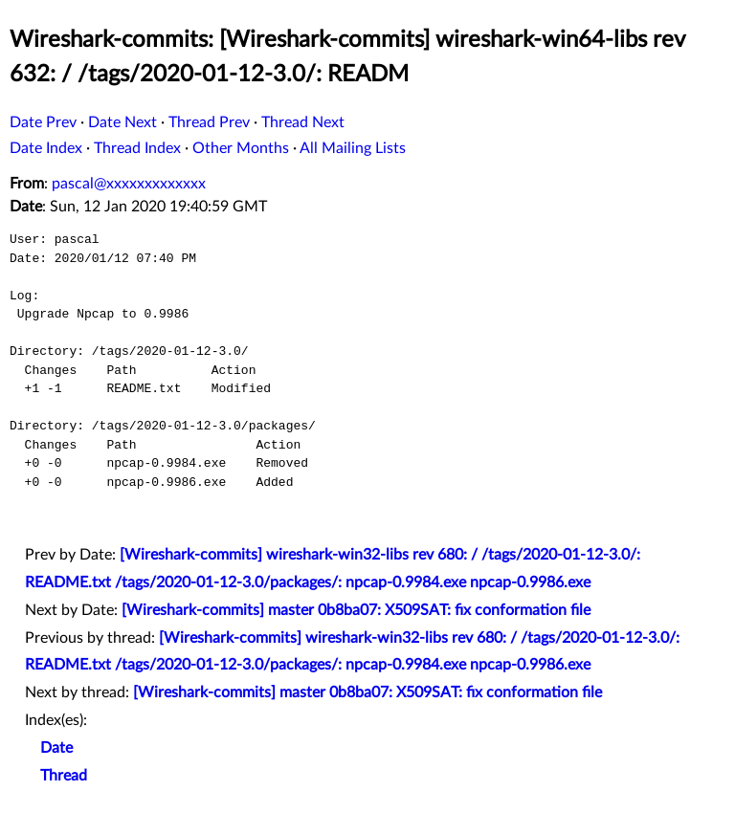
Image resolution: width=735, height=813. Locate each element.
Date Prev (43, 122)
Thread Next (303, 122)
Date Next (122, 122)
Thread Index (137, 148)
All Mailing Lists (353, 148)
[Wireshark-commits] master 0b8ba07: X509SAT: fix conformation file (356, 610)
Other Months (240, 148)
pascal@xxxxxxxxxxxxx (129, 183)
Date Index (46, 148)
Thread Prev (209, 122)
